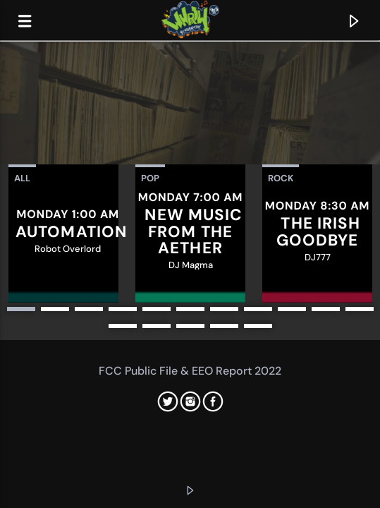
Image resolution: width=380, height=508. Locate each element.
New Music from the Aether (194, 231)
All (22, 178)
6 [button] (190, 309)
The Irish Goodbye (318, 231)
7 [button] (224, 309)
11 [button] (359, 309)
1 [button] (21, 309)
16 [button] (258, 326)
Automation (71, 232)
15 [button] (224, 326)
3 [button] (89, 309)
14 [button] (190, 326)
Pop (150, 178)
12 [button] (123, 326)
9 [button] (292, 309)
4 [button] (123, 309)
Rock (280, 178)
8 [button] (258, 309)
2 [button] (55, 309)
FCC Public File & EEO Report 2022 (190, 370)
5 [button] (156, 309)
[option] (63, 233)
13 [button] (156, 326)
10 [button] (326, 309)
